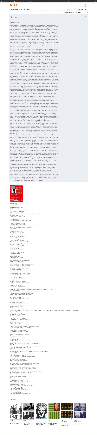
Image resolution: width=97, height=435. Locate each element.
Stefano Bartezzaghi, (19, 344)
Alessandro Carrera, (20, 266)
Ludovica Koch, (19, 389)
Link (65, 5)
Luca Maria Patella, (18, 278)
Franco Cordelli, (18, 216)
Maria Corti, (18, 383)
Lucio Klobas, (15, 248)
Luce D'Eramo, (15, 301)
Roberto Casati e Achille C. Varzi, (21, 372)
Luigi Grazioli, (17, 245)
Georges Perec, (20, 327)
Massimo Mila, (19, 303)
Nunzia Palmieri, (26, 371)
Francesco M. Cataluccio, (18, 318)
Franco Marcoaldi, (19, 324)
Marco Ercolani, (17, 235)
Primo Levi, (19, 298)
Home (62, 9)
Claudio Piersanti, (17, 249)
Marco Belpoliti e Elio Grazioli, (20, 270)
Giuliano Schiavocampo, (17, 240)
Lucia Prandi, (19, 268)
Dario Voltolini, (15, 297)
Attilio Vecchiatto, (18, 348)
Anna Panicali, (18, 281)
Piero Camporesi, (25, 214)
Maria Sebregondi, (22, 264)
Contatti (62, 5)
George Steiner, (17, 302)
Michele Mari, (16, 215)
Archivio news (84, 9)
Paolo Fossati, (16, 313)
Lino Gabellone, (20, 287)
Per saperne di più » (66, 1)
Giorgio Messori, (19, 239)
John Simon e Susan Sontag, (19, 208)
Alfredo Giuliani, (19, 365)
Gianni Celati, (21, 227)
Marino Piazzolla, (19, 319)
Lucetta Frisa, (16, 277)
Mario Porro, (16, 233)
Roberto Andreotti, (23, 394)
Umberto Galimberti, (19, 305)
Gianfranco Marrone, (22, 356)
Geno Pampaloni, (16, 392)
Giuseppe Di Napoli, (21, 364)
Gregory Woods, (19, 210)
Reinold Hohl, (32, 289)
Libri (65, 9)
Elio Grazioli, (19, 260)
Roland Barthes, (17, 338)
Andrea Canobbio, (17, 223)
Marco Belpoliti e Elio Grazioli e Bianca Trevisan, (29, 351)
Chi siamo (58, 5)
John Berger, (14, 290)
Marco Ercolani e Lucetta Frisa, (19, 284)
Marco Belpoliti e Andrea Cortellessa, (28, 346)
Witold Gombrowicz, (24, 326)
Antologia (69, 9)
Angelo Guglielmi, (21, 353)
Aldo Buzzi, (16, 221)
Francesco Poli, (23, 368)
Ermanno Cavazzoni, (18, 336)
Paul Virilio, (16, 306)
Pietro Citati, (20, 381)
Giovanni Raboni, (17, 380)
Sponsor (68, 5)
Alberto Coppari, (17, 261)
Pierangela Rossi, (17, 276)
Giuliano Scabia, (17, 212)
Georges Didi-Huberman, (19, 334)
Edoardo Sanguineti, (19, 387)
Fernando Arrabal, (22, 328)
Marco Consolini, (25, 363)
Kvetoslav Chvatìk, (18, 330)
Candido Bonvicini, (19, 321)
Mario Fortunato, (14, 228)
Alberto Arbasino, (17, 317)
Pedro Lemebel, (17, 211)
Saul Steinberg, (20, 220)
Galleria (73, 9)
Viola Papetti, (17, 390)
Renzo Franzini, (15, 253)
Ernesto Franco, (16, 262)
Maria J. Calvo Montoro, (22, 375)
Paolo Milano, (20, 373)
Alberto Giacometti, (24, 291)
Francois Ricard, (18, 332)
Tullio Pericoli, (19, 282)
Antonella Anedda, (14, 295)
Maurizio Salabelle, (15, 256)
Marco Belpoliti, (18, 204)
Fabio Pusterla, (19, 311)
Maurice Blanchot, (15, 280)
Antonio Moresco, (16, 285)
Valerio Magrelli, (17, 232)
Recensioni (78, 9)
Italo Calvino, (18, 360)
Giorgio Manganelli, (15, 218)
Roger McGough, (15, 323)
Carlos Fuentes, (19, 331)
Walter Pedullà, (21, 369)
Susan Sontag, (16, 207)
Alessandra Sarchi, (25, 343)
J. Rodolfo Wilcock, (18, 376)
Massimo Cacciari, (18, 314)
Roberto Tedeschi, (15, 315)
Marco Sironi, (18, 224)
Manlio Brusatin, (16, 322)
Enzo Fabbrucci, (16, 257)
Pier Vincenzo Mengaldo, (21, 385)
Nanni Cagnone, (16, 244)
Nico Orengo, (15, 229)
